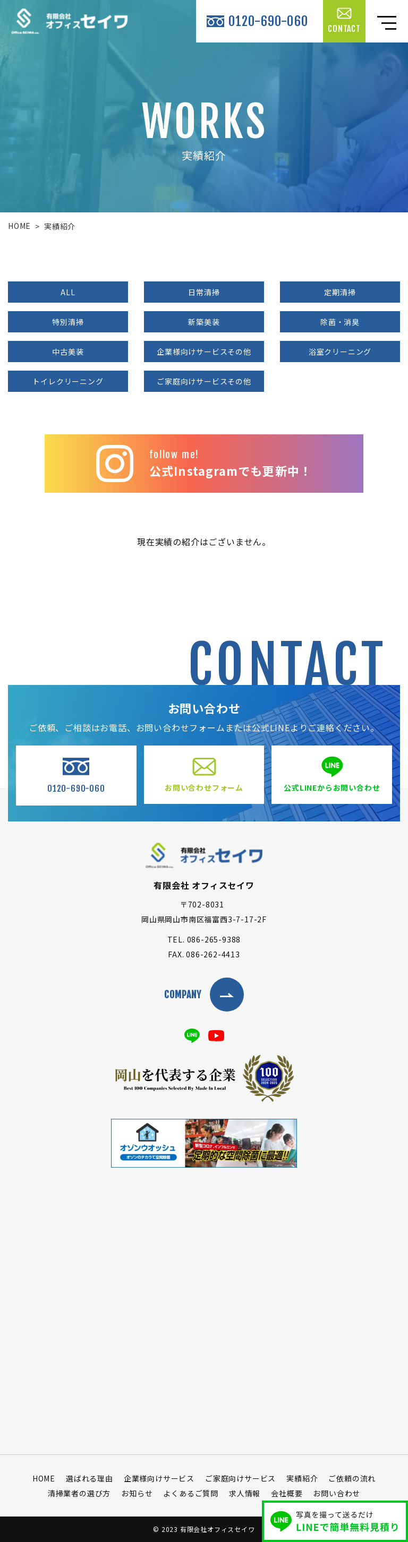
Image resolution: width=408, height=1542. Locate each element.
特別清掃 (67, 321)
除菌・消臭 (340, 321)
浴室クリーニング (340, 351)
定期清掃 (339, 292)
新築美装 (203, 321)
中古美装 (67, 351)
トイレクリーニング (67, 381)
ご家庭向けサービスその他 (204, 381)
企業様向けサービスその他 (204, 351)
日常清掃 (203, 292)
